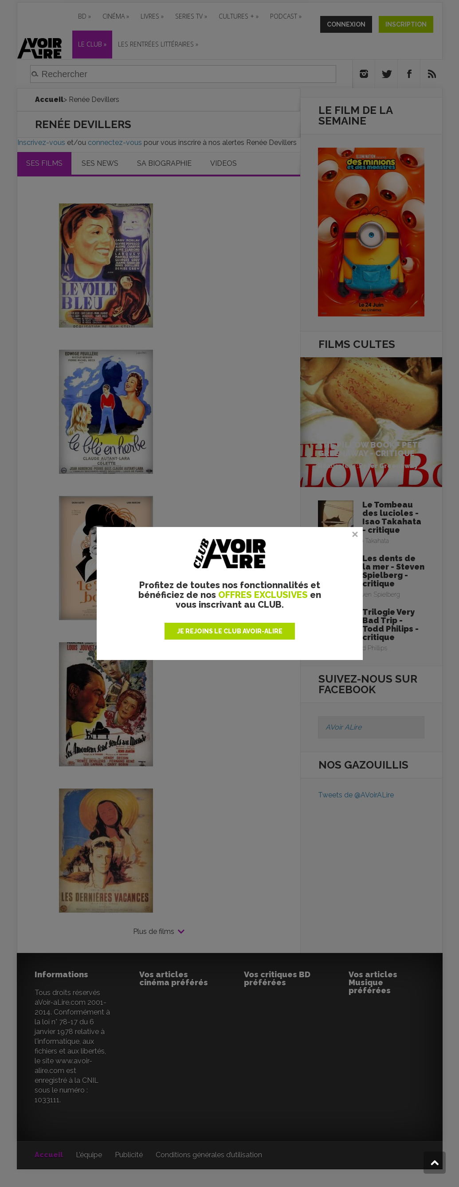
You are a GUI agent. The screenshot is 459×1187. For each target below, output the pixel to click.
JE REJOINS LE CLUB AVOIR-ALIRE (229, 631)
